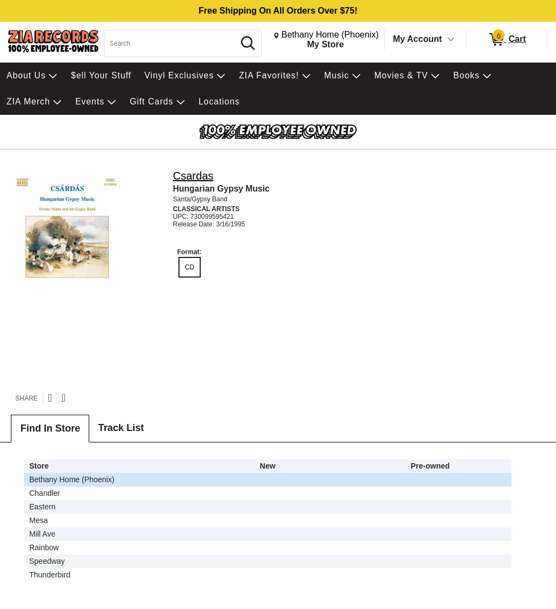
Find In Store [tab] (50, 428)
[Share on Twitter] (50, 397)
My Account (417, 39)
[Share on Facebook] (63, 397)
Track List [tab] (121, 427)
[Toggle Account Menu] (451, 39)
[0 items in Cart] (507, 40)
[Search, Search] (170, 43)
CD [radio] (189, 267)
